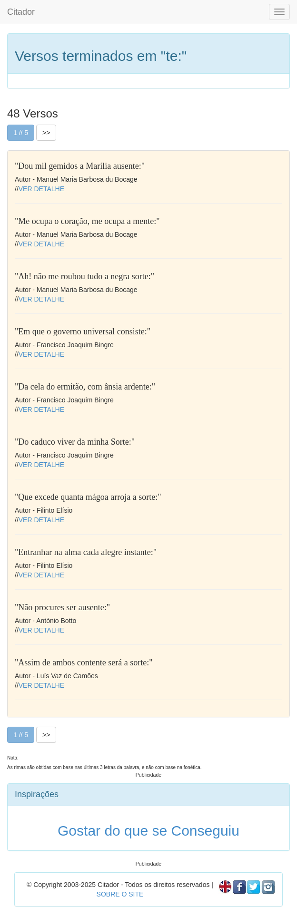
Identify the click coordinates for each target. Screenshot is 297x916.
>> (46, 132)
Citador (21, 12)
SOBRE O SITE (120, 894)
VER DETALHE (41, 189)
